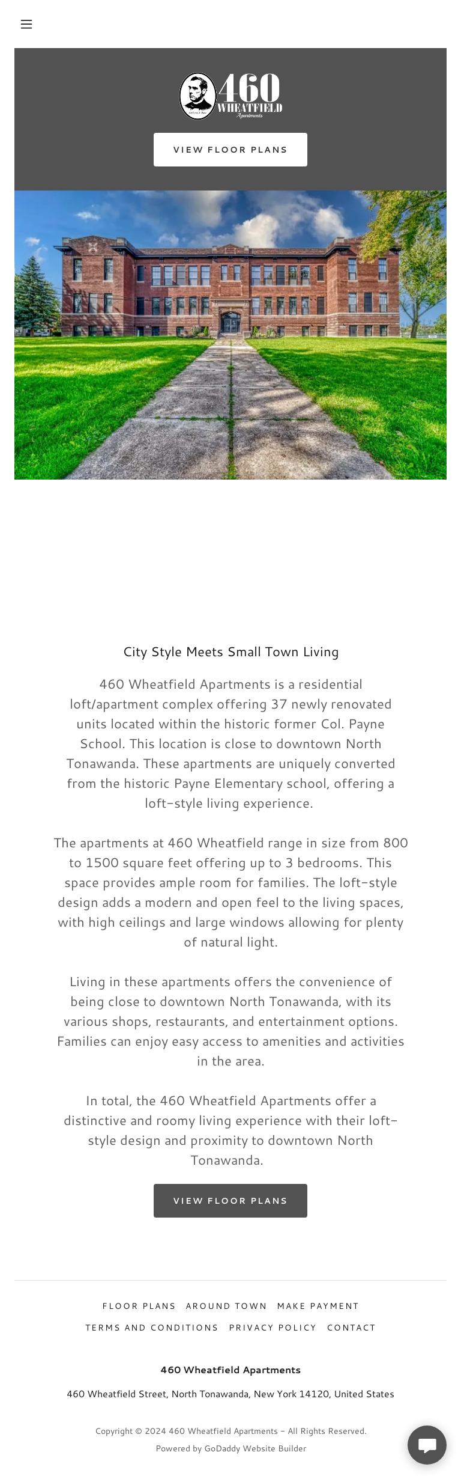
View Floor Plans (230, 150)
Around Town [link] (226, 1306)
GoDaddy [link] (222, 1448)
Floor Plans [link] (139, 1306)
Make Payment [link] (318, 1306)
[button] (26, 24)
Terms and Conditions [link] (151, 1328)
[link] (230, 96)
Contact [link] (351, 1328)
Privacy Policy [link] (273, 1328)
